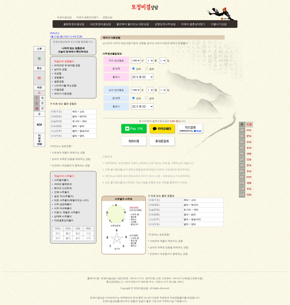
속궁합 (57, 73)
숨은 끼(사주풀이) (63, 196)
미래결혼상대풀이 (64, 220)
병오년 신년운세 (63, 188)
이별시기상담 (219, 24)
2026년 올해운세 (63, 184)
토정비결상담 (64, 17)
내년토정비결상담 (100, 24)
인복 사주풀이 (61, 192)
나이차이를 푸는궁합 (65, 85)
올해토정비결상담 (73, 24)
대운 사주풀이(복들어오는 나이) (71, 200)
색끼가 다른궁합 (63, 93)
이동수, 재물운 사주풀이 (67, 212)
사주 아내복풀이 (63, 208)
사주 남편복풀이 (63, 204)
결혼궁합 (59, 81)
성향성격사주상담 (165, 24)
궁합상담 (107, 17)
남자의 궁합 (60, 69)
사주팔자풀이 (61, 180)
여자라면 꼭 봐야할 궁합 (67, 65)
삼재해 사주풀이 (63, 216)
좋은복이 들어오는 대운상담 (132, 24)
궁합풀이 (59, 77)
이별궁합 (59, 89)
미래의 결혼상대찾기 (87, 17)
